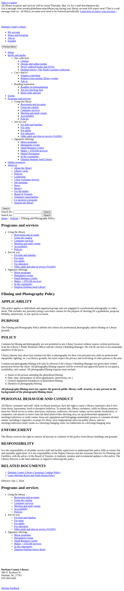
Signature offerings (24, 139)
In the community (30, 156)
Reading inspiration (24, 84)
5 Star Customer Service (26, 179)
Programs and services (19, 98)
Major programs (29, 142)
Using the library (23, 101)
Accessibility (27, 116)
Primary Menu (9, 46)
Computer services (30, 110)
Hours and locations (18, 35)
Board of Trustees (23, 194)
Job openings (21, 182)
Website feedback (10, 588)
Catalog (25, 61)
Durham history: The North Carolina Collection (45, 69)
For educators (28, 133)
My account (14, 32)
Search (6, 208)
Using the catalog (30, 107)
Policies (25, 118)
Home (11, 52)
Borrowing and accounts (33, 104)
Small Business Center (32, 147)
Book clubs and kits (31, 92)
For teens (25, 127)
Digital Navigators (30, 153)
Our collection (21, 58)
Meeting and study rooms (34, 113)
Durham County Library (13, 26)
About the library (23, 168)
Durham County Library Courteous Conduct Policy (34, 472)
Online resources (16, 162)
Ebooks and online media (34, 64)
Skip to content (9, 2)
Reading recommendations (34, 87)
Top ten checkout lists (32, 90)
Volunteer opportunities (26, 197)
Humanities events (30, 145)
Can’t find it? (21, 72)
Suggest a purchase (30, 75)
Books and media (17, 55)
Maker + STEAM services (34, 150)
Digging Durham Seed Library (36, 159)
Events (11, 95)
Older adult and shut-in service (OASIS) (41, 136)
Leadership (20, 176)
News (17, 185)
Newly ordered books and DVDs (37, 66)
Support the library (24, 202)
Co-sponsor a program (25, 200)
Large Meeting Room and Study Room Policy (31, 475)
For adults (26, 130)
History (18, 188)
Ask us (11, 38)
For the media (21, 191)
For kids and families (31, 124)
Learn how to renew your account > (98, 11)
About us (12, 165)
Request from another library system (39, 78)
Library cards (21, 171)
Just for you (20, 121)
